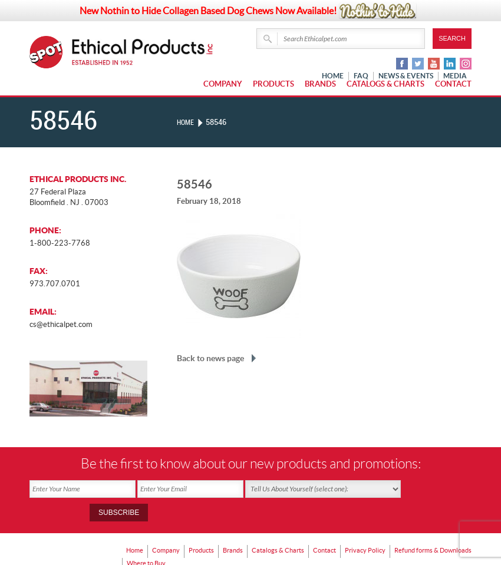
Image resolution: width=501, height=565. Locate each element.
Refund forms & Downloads (169, 533)
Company (222, 84)
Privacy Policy (379, 524)
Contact (453, 84)
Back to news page (210, 358)
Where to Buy (241, 533)
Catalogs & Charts (385, 84)
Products (273, 84)
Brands (320, 84)
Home (187, 122)
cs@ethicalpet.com (61, 324)
